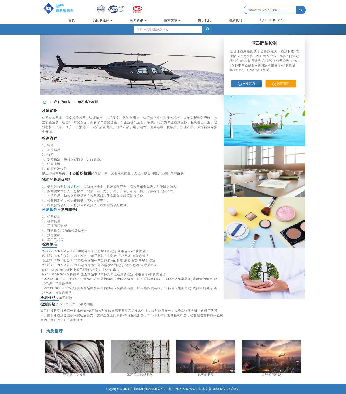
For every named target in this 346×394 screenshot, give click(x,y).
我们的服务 (102, 20)
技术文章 (172, 20)
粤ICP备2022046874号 (183, 389)
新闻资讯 (138, 20)
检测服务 (219, 389)
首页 (71, 20)
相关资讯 (233, 389)
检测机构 (73, 186)
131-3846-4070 (272, 20)
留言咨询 (281, 84)
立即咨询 (246, 84)
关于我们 (204, 20)
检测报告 (49, 209)
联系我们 (235, 20)
